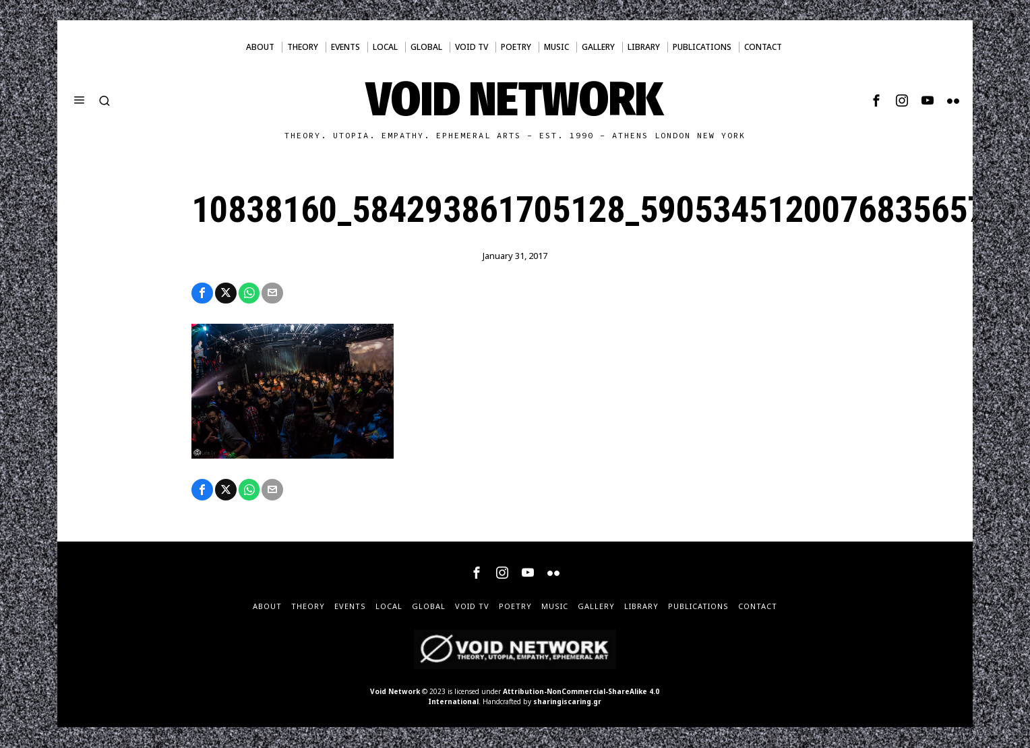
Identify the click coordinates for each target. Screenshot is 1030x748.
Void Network (395, 692)
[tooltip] (876, 100)
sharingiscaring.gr (567, 702)
